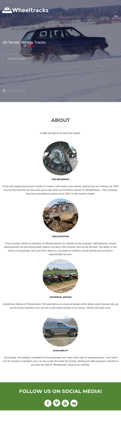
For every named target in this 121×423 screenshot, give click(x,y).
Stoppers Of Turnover (69, 17)
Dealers (91, 17)
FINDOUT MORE (16, 58)
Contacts (48, 17)
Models (104, 17)
